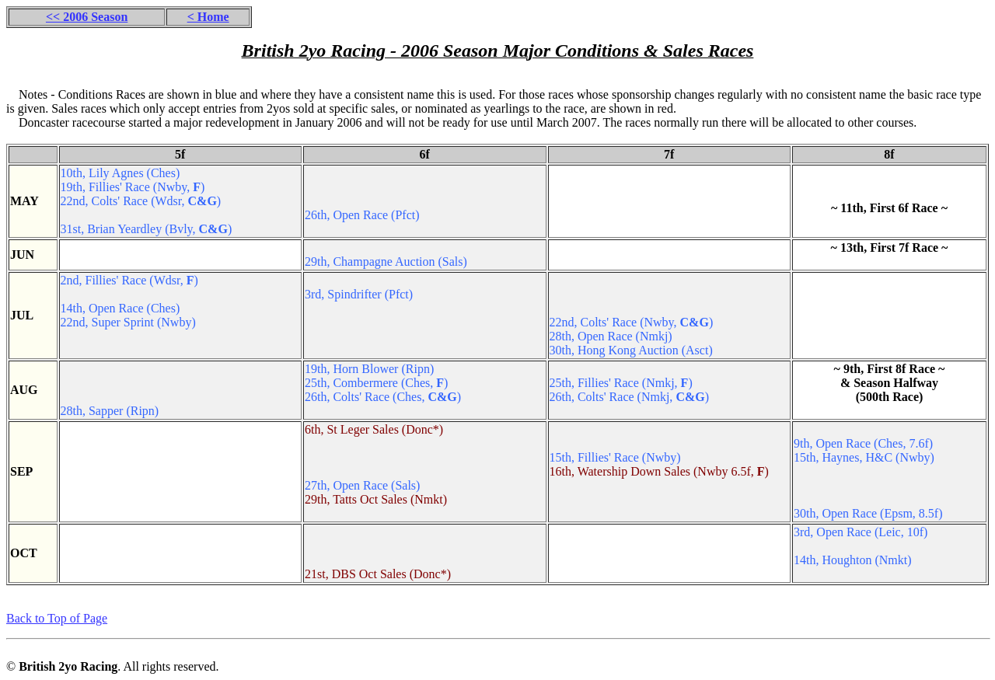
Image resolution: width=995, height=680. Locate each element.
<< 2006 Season (86, 16)
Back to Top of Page (56, 618)
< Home (208, 16)
